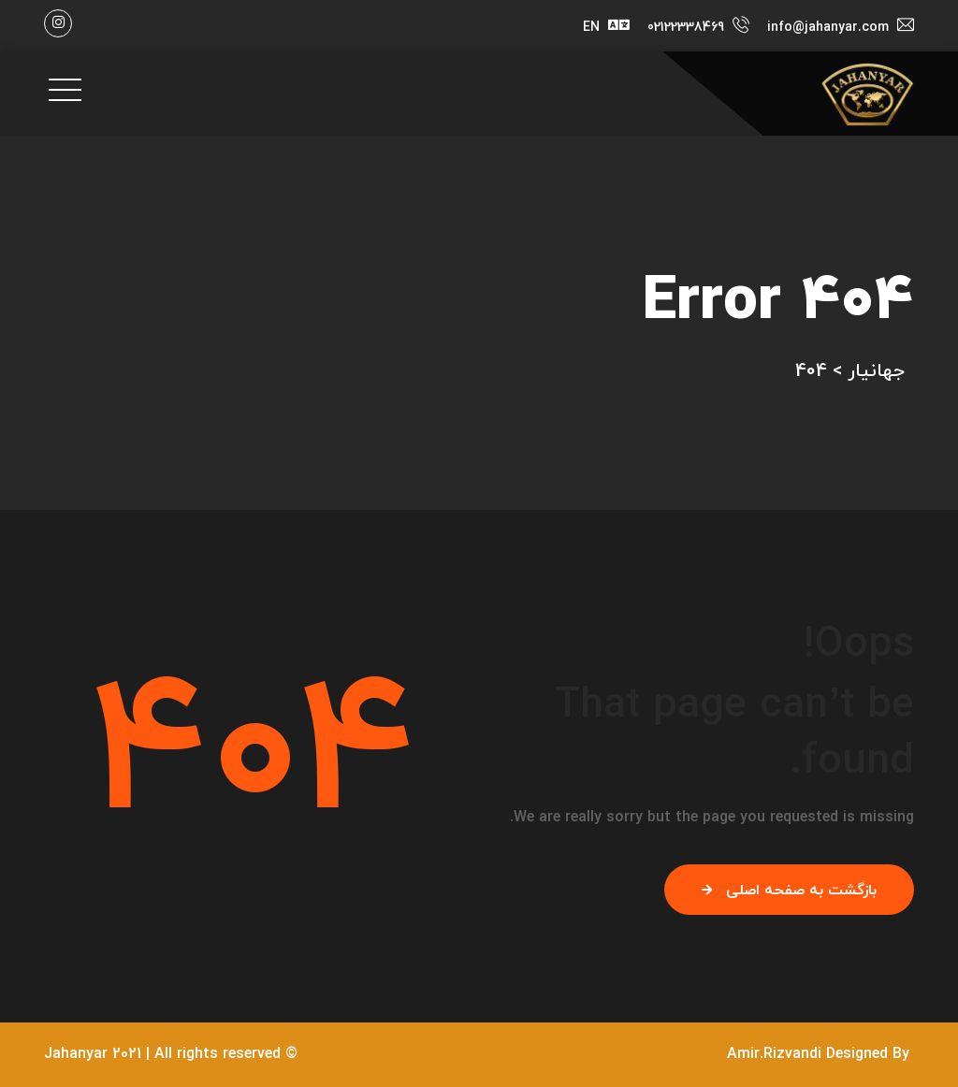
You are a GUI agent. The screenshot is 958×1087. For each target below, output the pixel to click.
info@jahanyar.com (828, 27)
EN (591, 27)
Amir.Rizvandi (774, 1054)
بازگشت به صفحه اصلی (789, 890)
